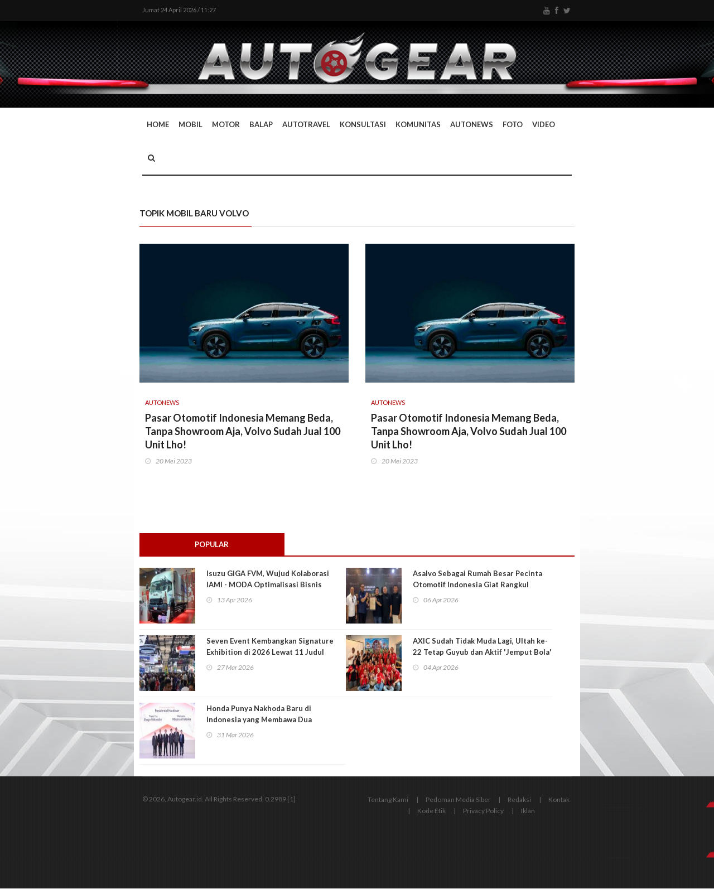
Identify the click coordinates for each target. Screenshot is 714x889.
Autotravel (306, 124)
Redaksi (519, 800)
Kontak (559, 800)
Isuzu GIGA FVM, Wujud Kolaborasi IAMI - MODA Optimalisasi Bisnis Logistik (267, 585)
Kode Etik (431, 811)
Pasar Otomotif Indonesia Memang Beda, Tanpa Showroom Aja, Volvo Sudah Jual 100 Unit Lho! (242, 431)
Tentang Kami (388, 800)
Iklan (528, 811)
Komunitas (418, 124)
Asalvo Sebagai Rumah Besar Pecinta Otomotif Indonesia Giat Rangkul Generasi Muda (477, 585)
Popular (212, 544)
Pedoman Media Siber (458, 800)
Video (543, 124)
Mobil (190, 124)
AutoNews (471, 124)
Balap (261, 124)
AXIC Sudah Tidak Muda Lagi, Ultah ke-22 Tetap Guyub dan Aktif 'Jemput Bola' (482, 647)
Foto (513, 124)
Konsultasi (363, 124)
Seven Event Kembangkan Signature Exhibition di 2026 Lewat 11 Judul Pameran (270, 652)
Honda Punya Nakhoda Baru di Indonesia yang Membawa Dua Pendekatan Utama (259, 720)
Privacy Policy (483, 811)
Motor (226, 124)
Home (158, 124)
